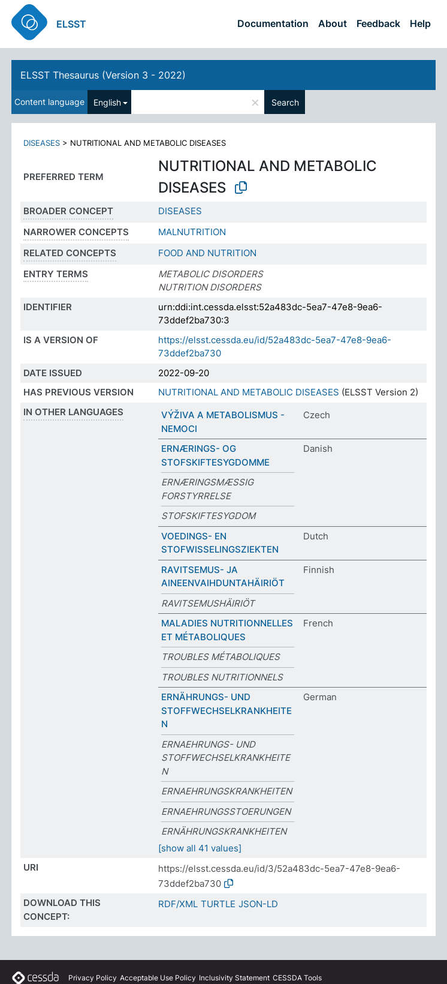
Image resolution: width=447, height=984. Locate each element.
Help (420, 23)
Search (285, 102)
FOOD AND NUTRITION (207, 253)
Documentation (273, 23)
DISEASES (41, 143)
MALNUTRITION (192, 232)
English (107, 102)
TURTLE (218, 904)
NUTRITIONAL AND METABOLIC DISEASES (248, 392)
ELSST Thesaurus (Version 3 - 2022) (103, 75)
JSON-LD (258, 904)
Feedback (378, 23)
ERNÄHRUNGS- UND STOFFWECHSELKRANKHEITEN (226, 710)
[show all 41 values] (199, 848)
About (332, 23)
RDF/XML (178, 904)
